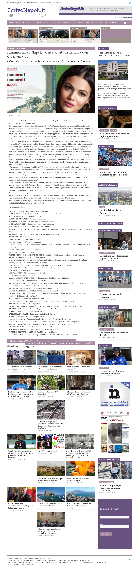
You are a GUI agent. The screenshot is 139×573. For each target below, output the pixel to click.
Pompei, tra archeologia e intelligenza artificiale (85, 40)
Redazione (122, 18)
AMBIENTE (114, 23)
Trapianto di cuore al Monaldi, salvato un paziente (114, 54)
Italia (102, 207)
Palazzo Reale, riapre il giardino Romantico (51, 40)
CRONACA (37, 23)
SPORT (87, 23)
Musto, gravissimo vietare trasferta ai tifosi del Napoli (114, 173)
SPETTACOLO (77, 23)
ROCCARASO (103, 23)
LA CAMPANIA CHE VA (107, 252)
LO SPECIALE (104, 291)
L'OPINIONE (104, 169)
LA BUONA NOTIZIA (106, 329)
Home (114, 18)
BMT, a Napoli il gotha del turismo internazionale (79, 505)
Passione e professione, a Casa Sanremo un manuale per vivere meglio (60, 343)
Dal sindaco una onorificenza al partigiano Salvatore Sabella (20, 506)
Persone (113, 130)
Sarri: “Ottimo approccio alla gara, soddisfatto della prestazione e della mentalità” (20, 454)
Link (130, 18)
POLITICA (66, 23)
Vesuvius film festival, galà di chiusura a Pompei (51, 479)
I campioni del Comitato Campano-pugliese (112, 372)
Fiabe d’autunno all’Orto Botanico (49, 393)
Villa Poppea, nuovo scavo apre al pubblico (21, 40)
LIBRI (94, 23)
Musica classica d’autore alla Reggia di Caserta (78, 393)
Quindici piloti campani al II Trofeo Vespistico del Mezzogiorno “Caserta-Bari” (79, 453)
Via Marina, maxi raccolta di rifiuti (113, 334)
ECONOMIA (57, 23)
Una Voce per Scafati (47, 451)
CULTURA (46, 23)
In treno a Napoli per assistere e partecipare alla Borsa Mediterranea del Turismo (50, 424)
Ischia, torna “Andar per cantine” (78, 367)
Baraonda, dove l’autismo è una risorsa (46, 3)
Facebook (110, 34)
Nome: (102, 515)
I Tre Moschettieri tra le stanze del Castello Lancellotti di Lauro (49, 531)
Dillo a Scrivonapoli (106, 482)
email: (102, 524)
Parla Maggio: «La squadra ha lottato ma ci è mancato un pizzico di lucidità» (20, 394)
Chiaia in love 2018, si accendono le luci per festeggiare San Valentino (42, 341)
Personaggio (104, 130)
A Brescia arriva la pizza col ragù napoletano (114, 135)
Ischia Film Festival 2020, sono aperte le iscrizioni (50, 505)
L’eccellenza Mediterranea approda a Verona (113, 257)
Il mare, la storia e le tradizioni (110, 295)
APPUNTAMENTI (14, 23)
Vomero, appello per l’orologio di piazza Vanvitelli (110, 488)
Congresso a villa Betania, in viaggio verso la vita (20, 367)
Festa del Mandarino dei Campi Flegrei (78, 479)
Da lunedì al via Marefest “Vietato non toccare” (50, 367)
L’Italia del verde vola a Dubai (112, 211)
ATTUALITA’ (27, 23)
